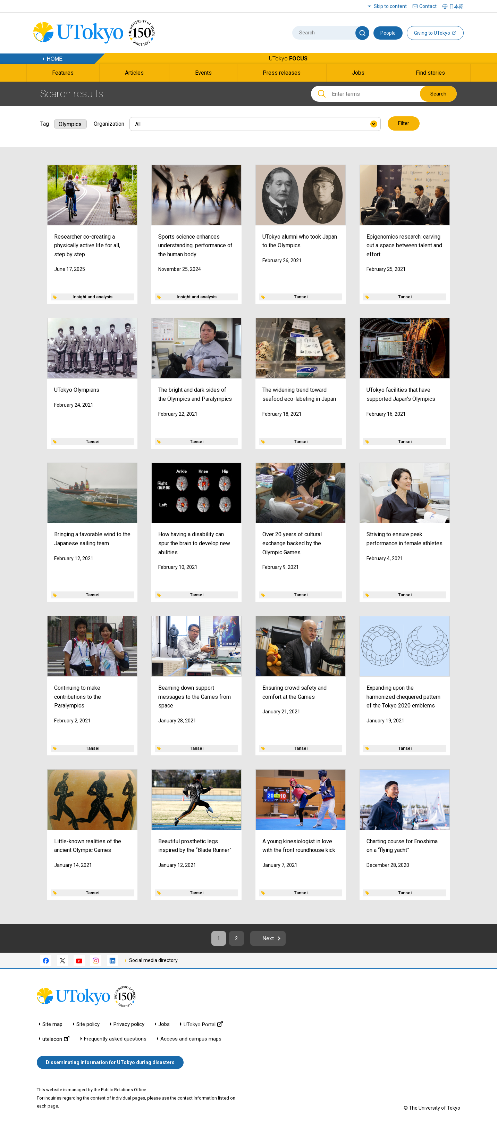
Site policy (88, 1024)
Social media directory (153, 960)
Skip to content (390, 6)
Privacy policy (128, 1024)
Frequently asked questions (115, 1039)
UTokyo (288, 58)
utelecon (55, 1039)
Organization (109, 123)
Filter (403, 124)
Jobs (164, 1024)
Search (438, 94)
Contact (428, 6)
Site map (52, 1024)
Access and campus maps (190, 1039)
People (388, 33)
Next (269, 938)
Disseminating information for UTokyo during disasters (110, 1063)
